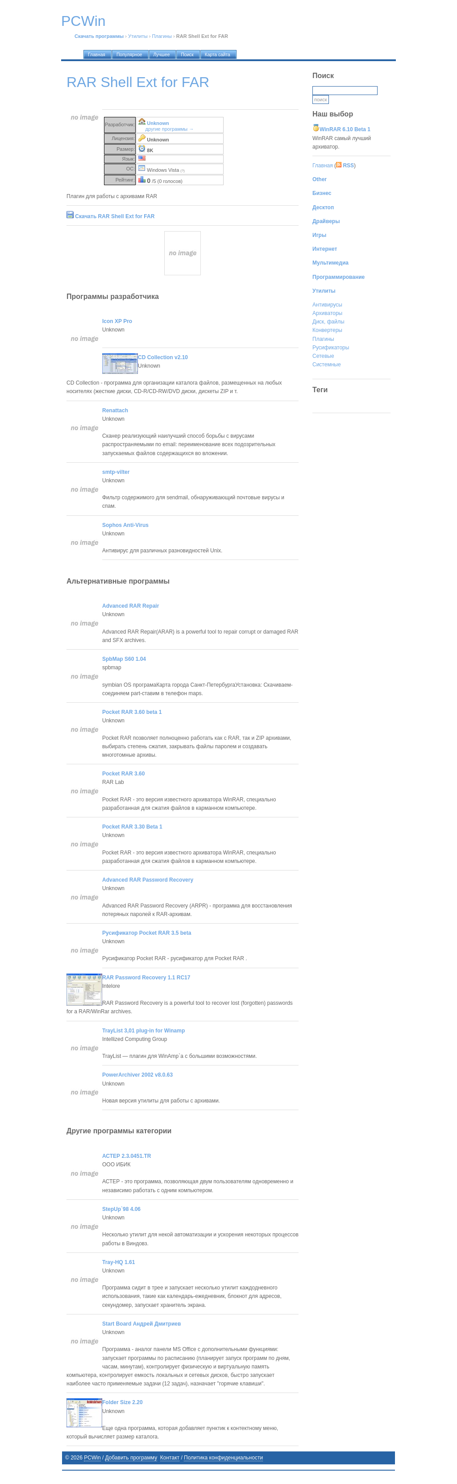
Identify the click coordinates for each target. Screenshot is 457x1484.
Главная (322, 165)
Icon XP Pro (117, 321)
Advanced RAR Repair (130, 606)
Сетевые (323, 356)
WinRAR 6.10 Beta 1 (345, 129)
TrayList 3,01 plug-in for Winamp (143, 1031)
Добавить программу (131, 1458)
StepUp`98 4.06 (121, 1209)
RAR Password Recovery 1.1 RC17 (146, 977)
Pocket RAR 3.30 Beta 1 (132, 827)
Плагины (162, 36)
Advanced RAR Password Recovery (147, 880)
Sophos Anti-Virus (125, 525)
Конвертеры (327, 330)
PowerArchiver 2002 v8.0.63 (137, 1075)
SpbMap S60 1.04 (124, 659)
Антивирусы (327, 305)
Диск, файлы (328, 322)
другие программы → (169, 129)
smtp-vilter (115, 472)
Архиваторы (327, 313)
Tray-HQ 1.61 (118, 1262)
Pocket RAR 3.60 (123, 774)
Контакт (169, 1458)
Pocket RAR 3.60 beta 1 (132, 712)
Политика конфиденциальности (223, 1458)
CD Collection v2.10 (163, 357)
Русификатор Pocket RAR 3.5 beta (146, 933)
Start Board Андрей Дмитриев (141, 1324)
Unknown (158, 123)
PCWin (92, 1458)
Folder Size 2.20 (122, 1402)
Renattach (115, 410)
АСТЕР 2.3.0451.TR (126, 1156)
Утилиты (138, 36)
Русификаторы (330, 347)
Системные (326, 364)
